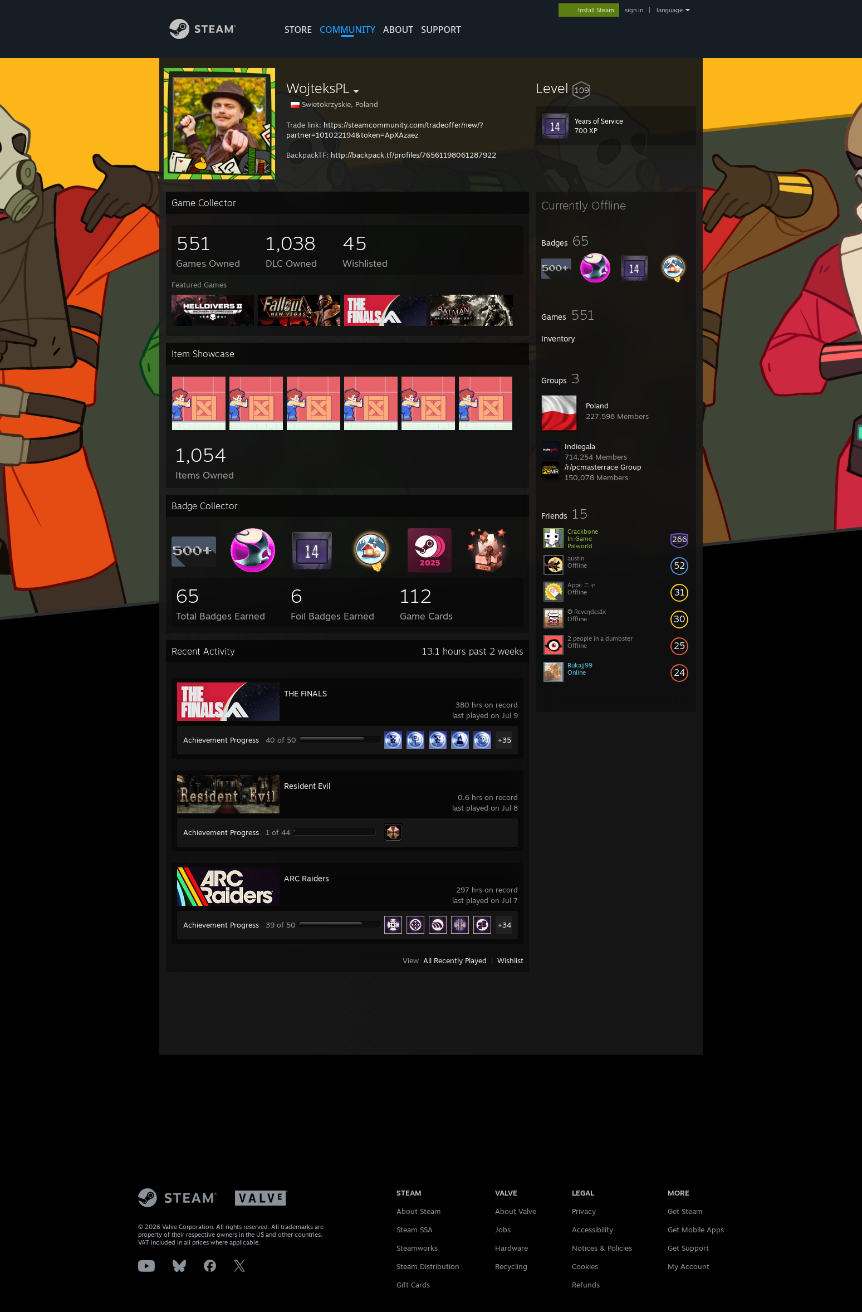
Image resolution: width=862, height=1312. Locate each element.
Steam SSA (414, 1229)
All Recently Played (455, 960)
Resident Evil (307, 786)
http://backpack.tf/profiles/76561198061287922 (413, 154)
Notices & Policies (602, 1247)
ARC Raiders (306, 878)
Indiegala (580, 446)
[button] (616, 88)
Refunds (586, 1284)
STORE (298, 29)
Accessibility (592, 1229)
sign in (634, 10)
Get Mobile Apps (696, 1229)
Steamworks (417, 1247)
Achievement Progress (221, 739)
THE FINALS (305, 693)
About (398, 29)
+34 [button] (504, 924)
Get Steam (685, 1211)
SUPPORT (441, 29)
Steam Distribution (427, 1266)
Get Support (688, 1247)
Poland (597, 405)
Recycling (511, 1266)
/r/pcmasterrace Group (603, 466)
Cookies (585, 1266)
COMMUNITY (347, 29)
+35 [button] (504, 739)
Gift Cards (413, 1284)
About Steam (418, 1211)
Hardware (511, 1247)
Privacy (584, 1211)
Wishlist (510, 960)
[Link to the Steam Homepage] (209, 38)
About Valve (515, 1211)
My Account (688, 1266)
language (670, 10)
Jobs (503, 1229)
